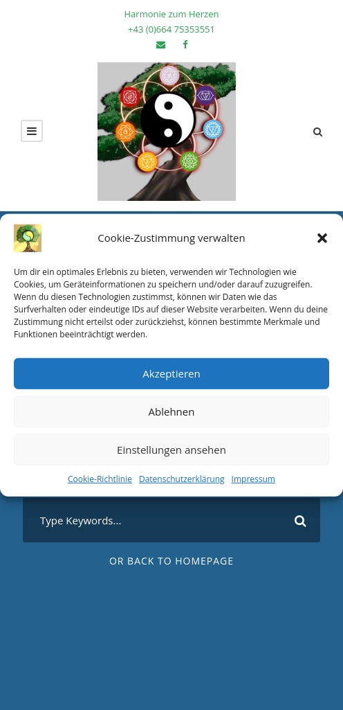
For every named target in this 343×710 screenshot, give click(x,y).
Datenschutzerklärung (182, 478)
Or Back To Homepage (171, 560)
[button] (322, 238)
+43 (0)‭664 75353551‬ (171, 29)
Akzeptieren (171, 373)
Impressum (253, 478)
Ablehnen (172, 411)
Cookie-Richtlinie (100, 478)
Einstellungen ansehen (171, 449)
